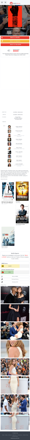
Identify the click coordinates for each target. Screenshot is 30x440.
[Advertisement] (14, 100)
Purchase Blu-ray (15, 279)
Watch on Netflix (15, 37)
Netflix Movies (13, 438)
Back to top (15, 433)
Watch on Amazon (15, 41)
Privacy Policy (15, 436)
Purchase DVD (15, 282)
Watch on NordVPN (15, 44)
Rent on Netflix (15, 276)
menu (2, 2)
